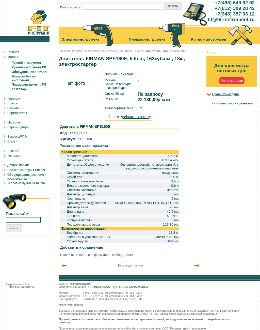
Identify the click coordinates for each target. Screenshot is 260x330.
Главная (64, 50)
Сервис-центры (18, 127)
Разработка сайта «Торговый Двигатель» (20, 285)
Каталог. (77, 50)
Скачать (13, 108)
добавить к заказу (136, 117)
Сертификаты (17, 113)
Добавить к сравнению (81, 247)
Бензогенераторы (26, 170)
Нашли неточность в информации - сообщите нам (96, 255)
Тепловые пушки (26, 183)
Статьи (12, 141)
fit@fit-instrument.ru (71, 304)
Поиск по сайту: (70, 7)
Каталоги (13, 98)
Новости (13, 151)
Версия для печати (130, 265)
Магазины (14, 122)
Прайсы (12, 103)
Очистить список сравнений (232, 103)
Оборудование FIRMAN (100, 50)
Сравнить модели (225, 94)
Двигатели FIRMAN (130, 50)
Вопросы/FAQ (17, 136)
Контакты (14, 156)
